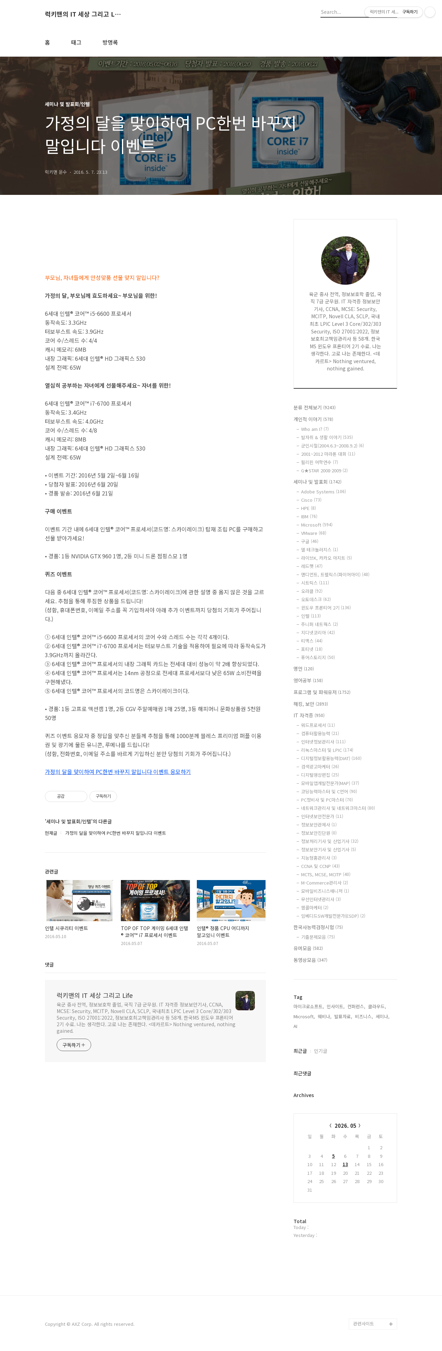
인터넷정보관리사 (323, 741)
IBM (309, 516)
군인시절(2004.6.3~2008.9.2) (332, 445)
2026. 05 (345, 1125)
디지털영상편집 (320, 775)
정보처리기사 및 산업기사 (329, 841)
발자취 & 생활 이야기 (327, 437)
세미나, (383, 1016)
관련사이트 (363, 1323)
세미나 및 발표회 (318, 481)
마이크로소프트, (309, 1006)
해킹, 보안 (311, 703)
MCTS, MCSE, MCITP (325, 874)
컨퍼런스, (356, 1006)
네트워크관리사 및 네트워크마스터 (338, 808)
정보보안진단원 (319, 833)
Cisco (311, 500)
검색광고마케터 (320, 766)
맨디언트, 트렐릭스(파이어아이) (335, 574)
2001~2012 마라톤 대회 (328, 454)
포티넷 (312, 649)
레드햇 (312, 566)
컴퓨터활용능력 (320, 733)
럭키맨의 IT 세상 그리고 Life (83, 14)
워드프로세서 (318, 725)
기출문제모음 (318, 937)
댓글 (49, 964)
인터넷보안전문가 (322, 816)
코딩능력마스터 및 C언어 (329, 791)
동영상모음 (310, 959)
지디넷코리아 (318, 632)
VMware (313, 533)
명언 (304, 668)
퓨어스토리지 (318, 657)
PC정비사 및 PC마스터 (327, 799)
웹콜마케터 (314, 907)
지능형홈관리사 (319, 857)
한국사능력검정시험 (318, 927)
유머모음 (308, 948)
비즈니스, (364, 1016)
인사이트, (336, 1006)
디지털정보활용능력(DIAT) (331, 758)
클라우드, (377, 1006)
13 (345, 1164)
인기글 (320, 1050)
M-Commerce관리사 (324, 882)
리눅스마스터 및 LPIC (327, 750)
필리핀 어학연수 (319, 462)
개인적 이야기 (313, 419)
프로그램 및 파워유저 (322, 692)
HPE (308, 508)
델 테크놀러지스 (319, 549)
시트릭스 (315, 582)
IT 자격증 (309, 715)
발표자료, (343, 1016)
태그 (76, 42)
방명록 (110, 42)
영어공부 (308, 680)
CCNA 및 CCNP (320, 866)
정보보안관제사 (319, 824)
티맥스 (312, 640)
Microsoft (317, 524)
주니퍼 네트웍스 (319, 624)
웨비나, (325, 1016)
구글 (309, 541)
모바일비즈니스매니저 (325, 891)
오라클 (312, 591)
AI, (296, 1026)
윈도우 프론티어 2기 (326, 607)
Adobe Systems (323, 491)
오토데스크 (316, 599)
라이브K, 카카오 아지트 (326, 558)
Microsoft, (304, 1016)
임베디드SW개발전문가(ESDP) (333, 916)
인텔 (311, 616)
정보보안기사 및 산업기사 (328, 849)
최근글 (300, 1050)
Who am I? (315, 429)
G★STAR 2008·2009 (324, 470)
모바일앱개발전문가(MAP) (330, 783)
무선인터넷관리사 (321, 899)
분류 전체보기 (315, 407)
